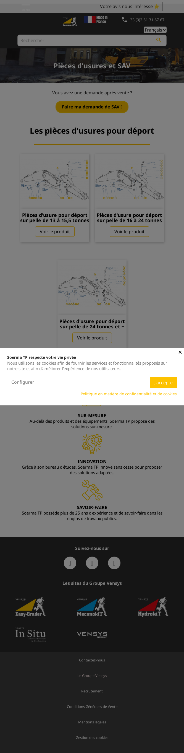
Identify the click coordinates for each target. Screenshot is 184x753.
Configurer (22, 382)
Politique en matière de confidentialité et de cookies (129, 393)
